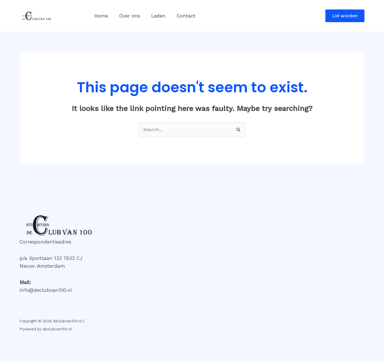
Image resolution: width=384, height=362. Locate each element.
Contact (181, 16)
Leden (154, 16)
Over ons (127, 16)
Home (100, 16)
